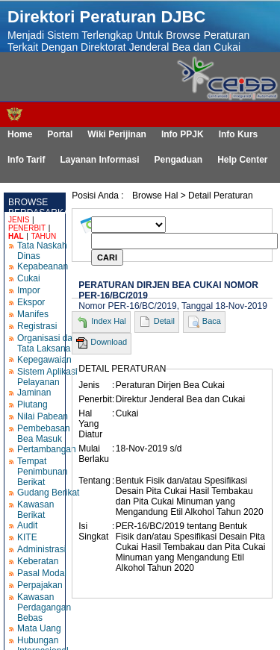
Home (19, 134)
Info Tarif (26, 159)
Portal (59, 134)
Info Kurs (238, 134)
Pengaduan (178, 159)
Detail (164, 320)
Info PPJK (182, 134)
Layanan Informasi (99, 159)
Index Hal (108, 320)
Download (108, 341)
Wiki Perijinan (116, 134)
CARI (107, 257)
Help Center (242, 159)
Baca (211, 320)
